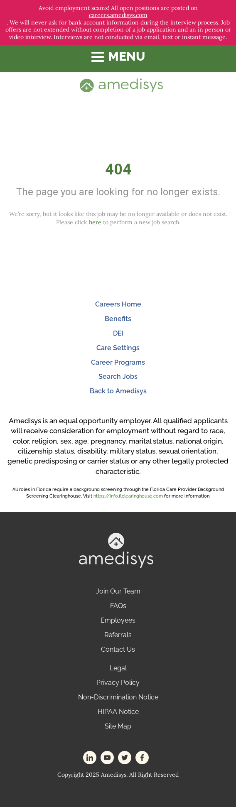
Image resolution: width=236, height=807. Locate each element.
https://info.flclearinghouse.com (128, 496)
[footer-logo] (116, 550)
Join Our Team (118, 591)
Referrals (118, 635)
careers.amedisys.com (118, 15)
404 (118, 169)
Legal (118, 668)
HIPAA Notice (118, 712)
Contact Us (118, 649)
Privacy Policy (118, 683)
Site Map (118, 726)
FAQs (118, 606)
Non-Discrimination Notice (118, 697)
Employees (118, 620)
